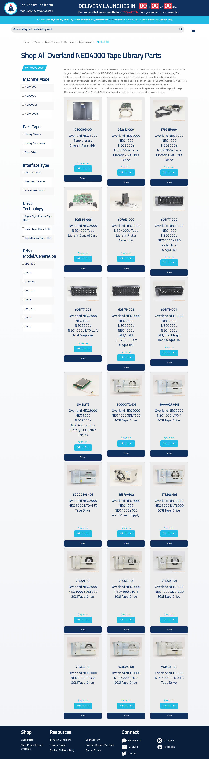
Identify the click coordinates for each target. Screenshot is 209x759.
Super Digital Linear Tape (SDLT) (37, 218)
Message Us (134, 740)
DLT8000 (29, 281)
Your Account (93, 740)
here (111, 19)
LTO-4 (27, 272)
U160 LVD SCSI (31, 172)
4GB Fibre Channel (33, 181)
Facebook (169, 747)
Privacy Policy (57, 745)
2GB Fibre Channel (33, 190)
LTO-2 (26, 317)
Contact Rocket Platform (100, 745)
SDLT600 (28, 263)
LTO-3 (26, 326)
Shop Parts (27, 740)
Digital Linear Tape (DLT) (37, 238)
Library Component (34, 143)
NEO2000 (29, 95)
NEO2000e (30, 104)
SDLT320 (28, 308)
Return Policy (93, 750)
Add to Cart (83, 168)
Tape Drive (29, 152)
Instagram (169, 740)
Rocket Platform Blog (62, 750)
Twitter (132, 753)
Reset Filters (34, 68)
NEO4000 (29, 86)
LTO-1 (26, 299)
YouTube (133, 747)
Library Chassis (31, 134)
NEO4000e (30, 113)
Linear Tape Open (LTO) (36, 229)
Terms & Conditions (60, 740)
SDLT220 (28, 290)
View (83, 178)
